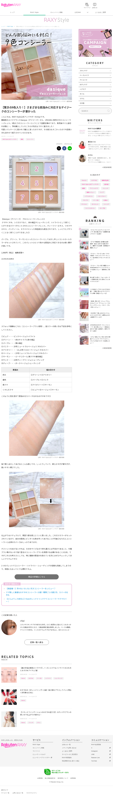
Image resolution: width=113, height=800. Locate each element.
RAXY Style (34, 12)
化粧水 (105, 200)
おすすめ (31, 678)
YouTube (94, 761)
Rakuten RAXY (11, 5)
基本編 (106, 184)
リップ (102, 192)
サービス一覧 (5, 793)
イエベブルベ (102, 196)
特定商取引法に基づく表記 (70, 761)
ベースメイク (10, 136)
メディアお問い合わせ (69, 748)
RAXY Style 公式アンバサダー (10, 139)
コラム (82, 98)
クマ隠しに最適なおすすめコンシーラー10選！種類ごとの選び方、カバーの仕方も (37, 593)
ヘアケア (83, 89)
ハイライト (48, 678)
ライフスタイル (90, 208)
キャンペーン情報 (56, 12)
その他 (82, 103)
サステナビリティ (31, 793)
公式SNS (78, 12)
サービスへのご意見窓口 (70, 754)
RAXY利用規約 (67, 757)
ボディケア (83, 84)
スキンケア (83, 70)
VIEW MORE (107, 167)
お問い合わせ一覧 (18, 793)
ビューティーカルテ (39, 754)
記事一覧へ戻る (36, 642)
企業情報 (40, 778)
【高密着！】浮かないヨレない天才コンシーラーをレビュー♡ (30, 588)
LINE (92, 754)
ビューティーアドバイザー (41, 757)
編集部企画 (105, 180)
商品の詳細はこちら (36, 576)
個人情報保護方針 (50, 778)
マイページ (36, 751)
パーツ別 (39, 678)
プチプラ (85, 200)
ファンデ (31, 722)
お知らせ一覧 (66, 744)
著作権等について (63, 778)
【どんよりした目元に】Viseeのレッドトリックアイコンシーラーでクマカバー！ (36, 600)
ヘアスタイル (89, 196)
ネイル (82, 94)
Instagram (94, 751)
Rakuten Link (95, 757)
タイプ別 (102, 208)
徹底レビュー (91, 192)
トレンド (105, 188)
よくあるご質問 (100, 12)
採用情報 (73, 778)
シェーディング (58, 678)
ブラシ (38, 722)
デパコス (84, 204)
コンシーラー (30, 139)
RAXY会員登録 (96, 744)
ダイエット (95, 204)
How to (23, 678)
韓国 (22, 139)
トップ (12, 12)
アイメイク (83, 80)
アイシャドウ (94, 188)
